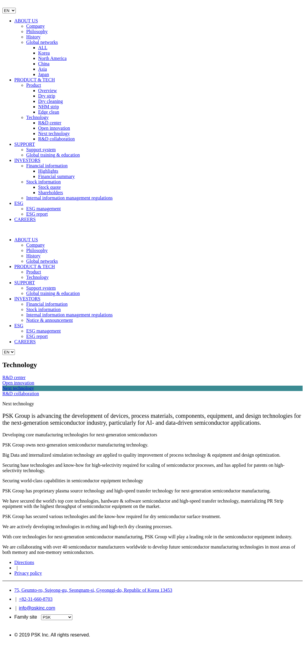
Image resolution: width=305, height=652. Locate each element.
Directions (24, 562)
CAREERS (25, 219)
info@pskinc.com (37, 608)
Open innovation (54, 128)
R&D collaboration (56, 138)
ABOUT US (26, 20)
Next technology (54, 133)
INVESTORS (27, 160)
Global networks (42, 42)
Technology (37, 117)
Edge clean (48, 112)
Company (35, 26)
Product (33, 85)
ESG (18, 203)
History (33, 36)
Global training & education (53, 154)
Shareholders (50, 192)
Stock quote (49, 187)
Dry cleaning (50, 101)
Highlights (48, 171)
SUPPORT (24, 144)
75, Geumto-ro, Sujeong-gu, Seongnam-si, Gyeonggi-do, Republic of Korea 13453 (93, 590)
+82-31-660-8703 (35, 599)
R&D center (49, 122)
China (43, 63)
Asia (42, 69)
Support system (41, 149)
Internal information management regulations (69, 197)
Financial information (47, 165)
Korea (44, 52)
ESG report (37, 214)
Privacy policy (28, 573)
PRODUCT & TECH (34, 79)
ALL (42, 47)
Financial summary (56, 176)
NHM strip (48, 106)
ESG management (43, 208)
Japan (43, 74)
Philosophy (37, 31)
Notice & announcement (49, 320)
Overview (47, 90)
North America (52, 58)
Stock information (43, 181)
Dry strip (46, 95)
